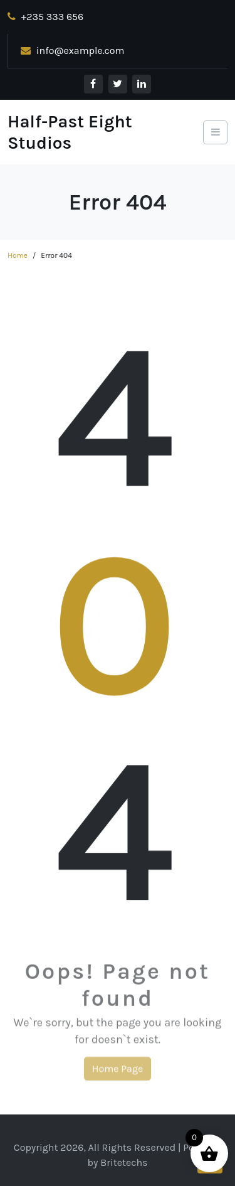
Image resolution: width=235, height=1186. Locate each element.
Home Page (117, 1071)
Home (18, 255)
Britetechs (123, 1162)
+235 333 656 (45, 17)
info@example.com (73, 50)
